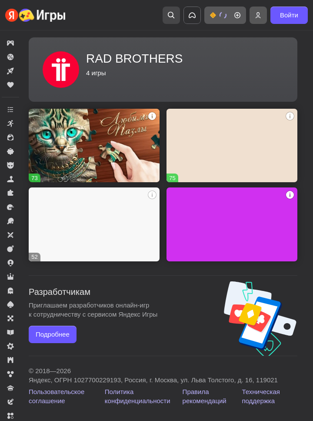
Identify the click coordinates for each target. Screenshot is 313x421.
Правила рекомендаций (204, 396)
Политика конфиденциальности (137, 396)
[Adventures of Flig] (231, 224)
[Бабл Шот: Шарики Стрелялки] (94, 224)
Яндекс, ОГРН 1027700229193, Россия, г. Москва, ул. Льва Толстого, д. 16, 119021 (153, 380)
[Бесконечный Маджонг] (231, 145)
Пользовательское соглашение (56, 396)
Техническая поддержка (261, 396)
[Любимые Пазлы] (94, 145)
